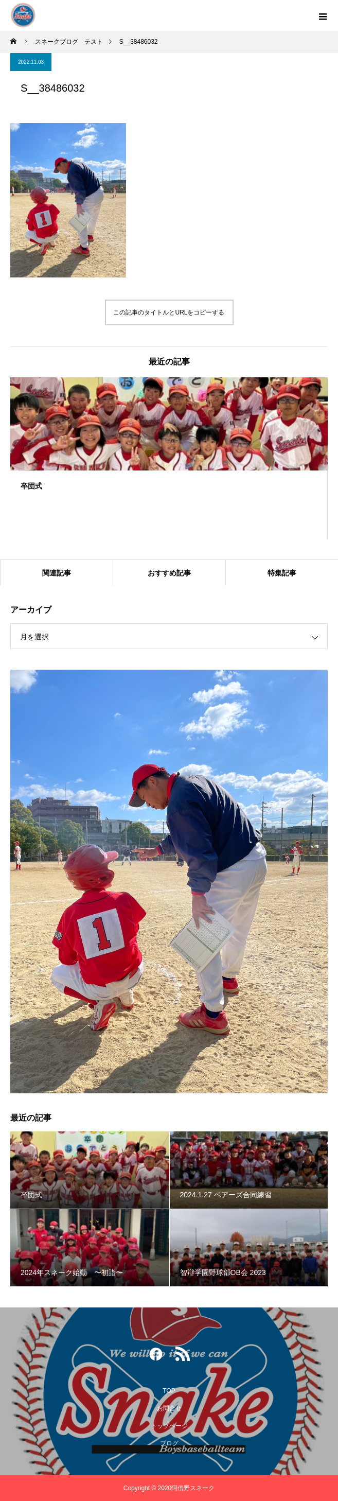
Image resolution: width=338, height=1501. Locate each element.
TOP (169, 1390)
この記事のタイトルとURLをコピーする (168, 312)
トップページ (169, 1425)
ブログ (169, 1443)
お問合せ (169, 1408)
